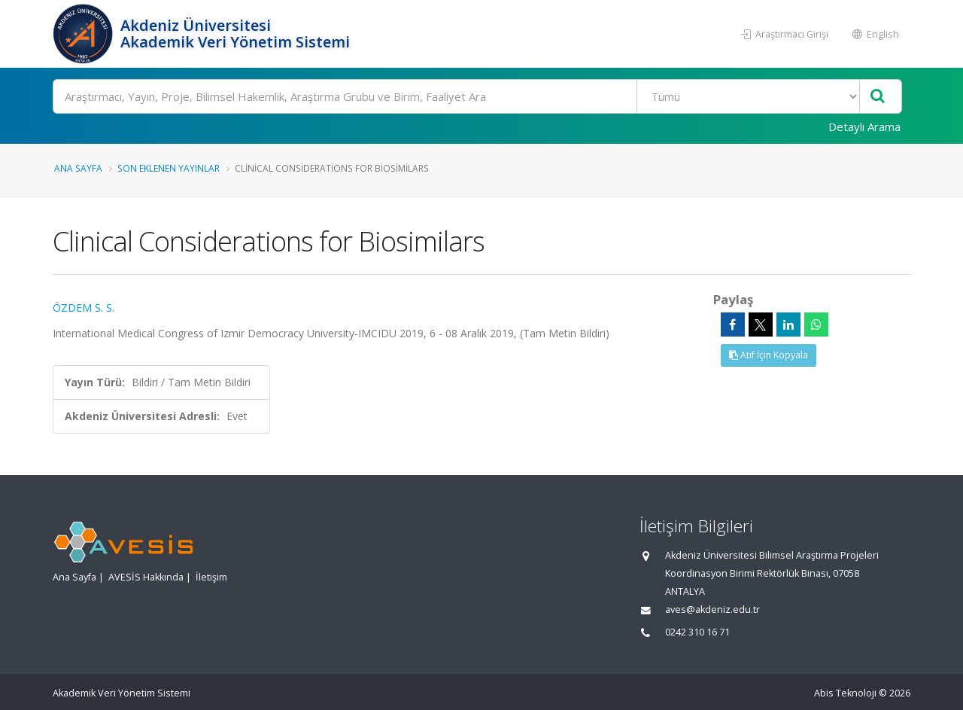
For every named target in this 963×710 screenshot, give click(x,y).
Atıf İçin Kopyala (768, 355)
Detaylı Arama (864, 126)
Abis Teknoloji (845, 693)
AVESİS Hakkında (146, 577)
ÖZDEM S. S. (83, 307)
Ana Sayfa (78, 168)
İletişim (211, 577)
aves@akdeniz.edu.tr (712, 609)
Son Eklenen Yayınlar (168, 168)
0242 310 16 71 (697, 632)
